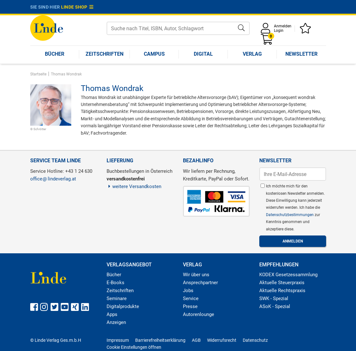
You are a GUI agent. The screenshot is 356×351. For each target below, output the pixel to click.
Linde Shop (77, 7)
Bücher (54, 54)
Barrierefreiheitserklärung (160, 340)
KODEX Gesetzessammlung (288, 274)
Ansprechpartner (200, 282)
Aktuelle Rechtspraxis (282, 290)
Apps (112, 314)
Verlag (252, 54)
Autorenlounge (198, 314)
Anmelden (282, 26)
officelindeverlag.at (53, 179)
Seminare (117, 298)
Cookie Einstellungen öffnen (134, 347)
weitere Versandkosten (134, 186)
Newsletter (301, 54)
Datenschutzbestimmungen (290, 215)
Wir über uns (196, 274)
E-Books (115, 282)
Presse (190, 306)
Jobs (188, 290)
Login (278, 30)
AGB (196, 340)
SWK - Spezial (273, 298)
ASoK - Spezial (274, 306)
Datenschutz (255, 340)
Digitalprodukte (123, 306)
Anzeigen (116, 322)
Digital (203, 54)
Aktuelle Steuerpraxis (281, 282)
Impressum (118, 340)
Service (191, 298)
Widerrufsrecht (221, 340)
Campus (154, 54)
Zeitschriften (104, 54)
